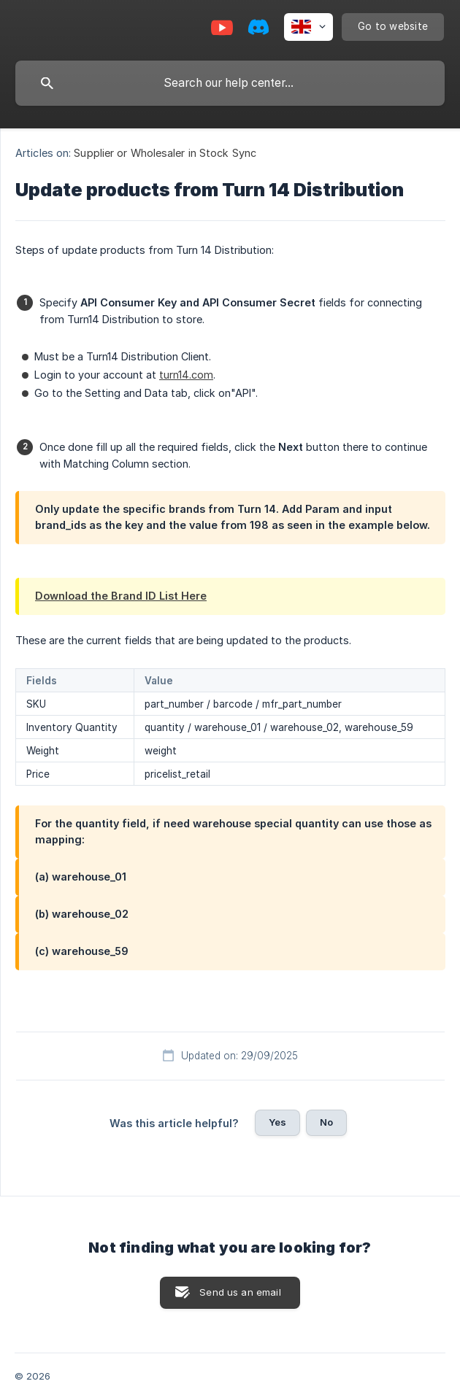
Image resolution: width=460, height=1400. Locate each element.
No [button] (326, 1122)
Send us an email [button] (239, 1292)
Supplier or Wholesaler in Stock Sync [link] (165, 153)
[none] (308, 27)
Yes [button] (277, 1122)
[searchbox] (230, 83)
